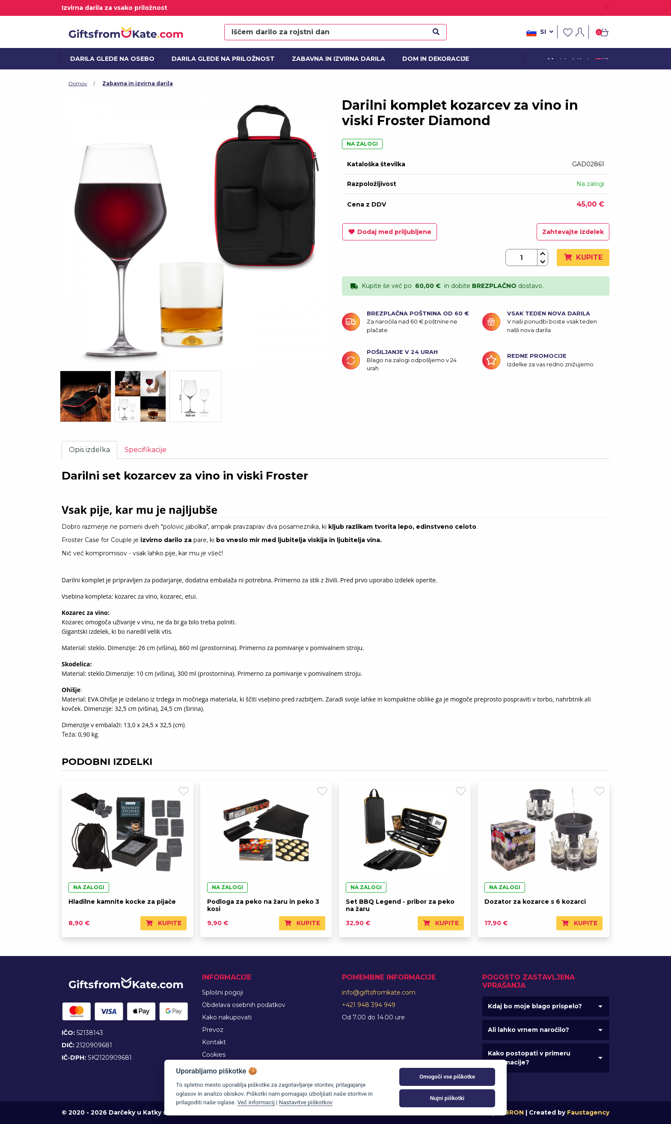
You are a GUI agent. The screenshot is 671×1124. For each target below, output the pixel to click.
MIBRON (510, 1112)
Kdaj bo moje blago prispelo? (535, 1006)
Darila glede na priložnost (217, 59)
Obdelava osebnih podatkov (243, 1005)
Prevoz (212, 1030)
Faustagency (588, 1112)
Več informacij (256, 1102)
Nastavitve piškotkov (306, 1102)
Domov (77, 83)
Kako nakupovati (227, 1017)
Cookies (214, 1054)
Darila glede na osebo (108, 59)
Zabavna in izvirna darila (333, 59)
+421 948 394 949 (368, 1005)
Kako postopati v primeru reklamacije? (529, 1057)
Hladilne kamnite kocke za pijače (122, 901)
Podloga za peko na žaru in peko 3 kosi (263, 905)
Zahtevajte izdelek (573, 232)
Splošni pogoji (222, 992)
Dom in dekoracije (432, 59)
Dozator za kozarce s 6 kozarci (535, 901)
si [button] (539, 32)
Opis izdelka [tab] (89, 450)
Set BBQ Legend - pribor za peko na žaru (400, 905)
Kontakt (214, 1042)
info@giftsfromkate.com (379, 992)
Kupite (583, 257)
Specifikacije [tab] (145, 450)
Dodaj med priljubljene (389, 232)
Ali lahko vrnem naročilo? (528, 1030)
